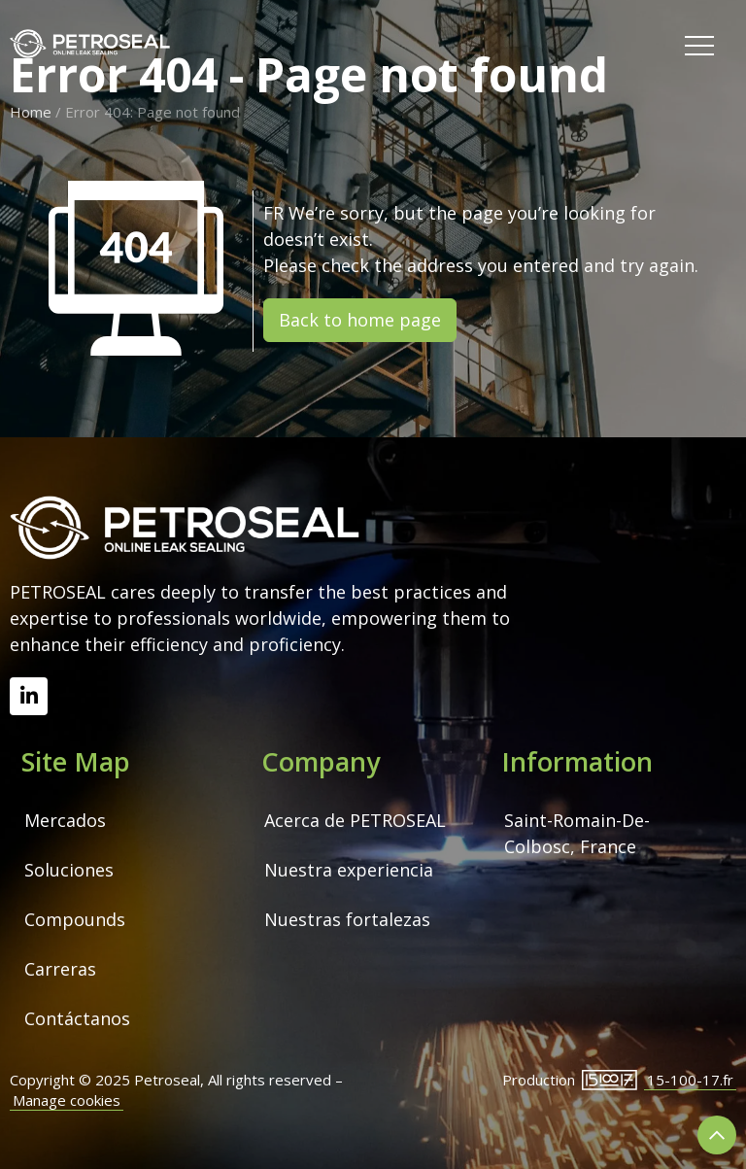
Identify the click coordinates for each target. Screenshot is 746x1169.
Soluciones (69, 869)
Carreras (60, 968)
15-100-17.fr (690, 1079)
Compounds (74, 919)
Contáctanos (77, 1018)
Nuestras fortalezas (347, 919)
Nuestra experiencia (348, 869)
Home (30, 111)
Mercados (65, 820)
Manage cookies (66, 1100)
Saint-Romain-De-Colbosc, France (577, 833)
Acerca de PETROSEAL (355, 820)
